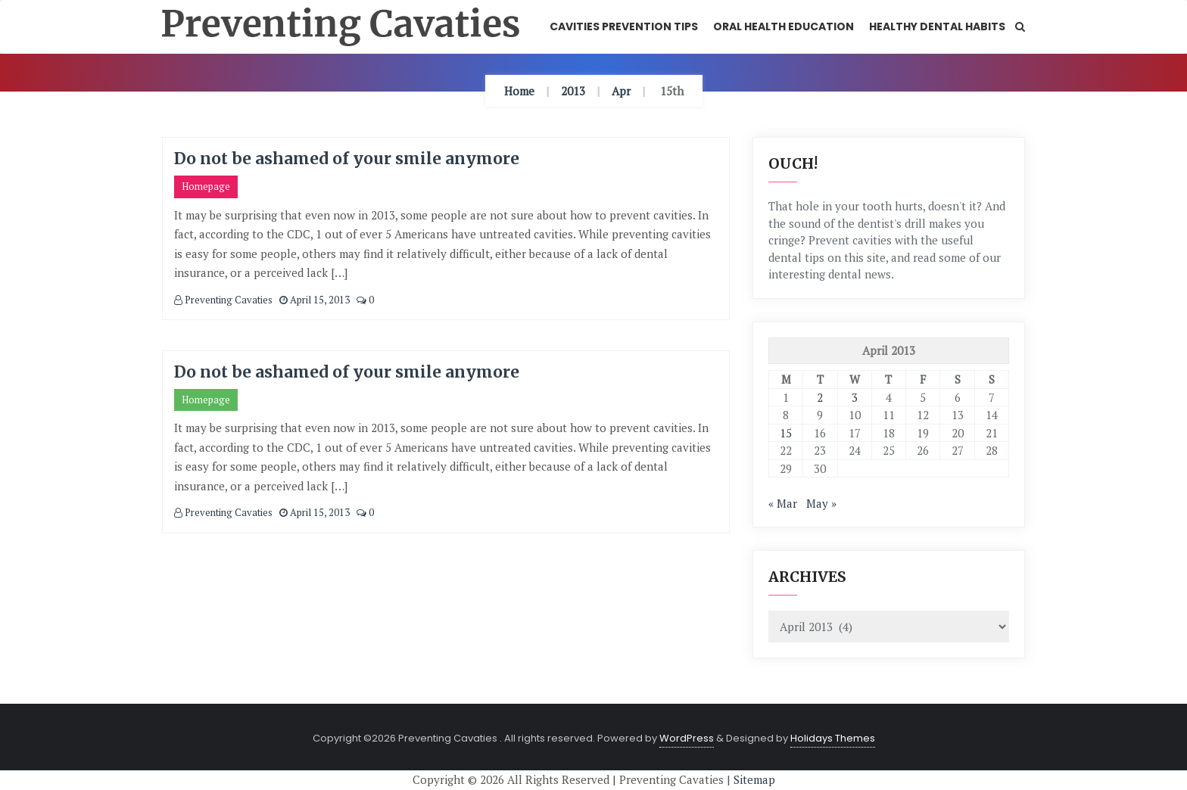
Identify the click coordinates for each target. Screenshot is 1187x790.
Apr (621, 90)
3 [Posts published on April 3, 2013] (855, 397)
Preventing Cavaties (223, 299)
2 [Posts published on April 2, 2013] (820, 397)
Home (519, 90)
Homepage (206, 186)
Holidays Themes (832, 738)
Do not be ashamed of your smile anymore (346, 158)
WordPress (686, 738)
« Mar (782, 503)
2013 (573, 90)
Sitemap (754, 779)
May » (821, 503)
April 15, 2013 (314, 299)
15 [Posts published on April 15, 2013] (786, 432)
